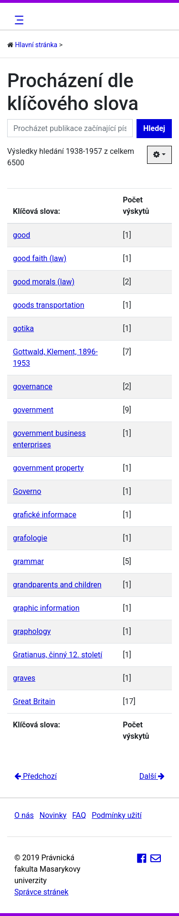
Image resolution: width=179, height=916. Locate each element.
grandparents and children (57, 584)
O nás (24, 815)
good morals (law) (43, 281)
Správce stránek (41, 891)
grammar (28, 561)
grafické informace (44, 514)
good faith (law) (39, 258)
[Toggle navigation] (17, 20)
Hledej (154, 128)
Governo (27, 491)
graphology (32, 631)
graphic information (46, 608)
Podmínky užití (116, 815)
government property (48, 468)
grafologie (30, 538)
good (21, 235)
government (33, 409)
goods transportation (48, 305)
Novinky (53, 815)
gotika (23, 328)
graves (24, 678)
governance (33, 386)
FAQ (79, 815)
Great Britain (34, 701)
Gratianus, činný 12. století (57, 654)
